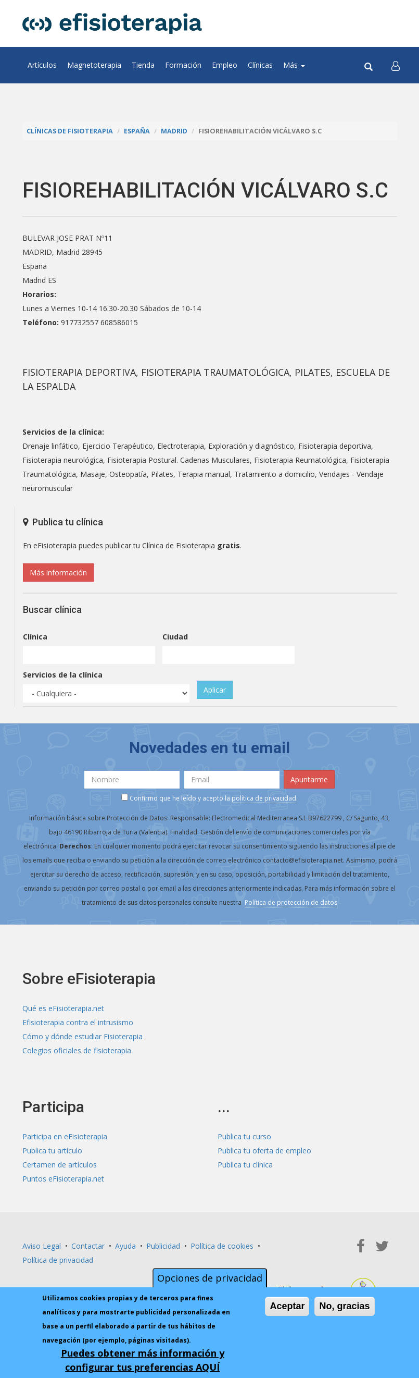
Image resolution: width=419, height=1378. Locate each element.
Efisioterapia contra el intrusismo (77, 1022)
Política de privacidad (57, 1260)
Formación (183, 65)
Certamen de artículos (59, 1165)
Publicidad (163, 1246)
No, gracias (344, 1306)
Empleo (224, 65)
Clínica (35, 637)
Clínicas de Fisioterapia (70, 131)
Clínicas (260, 65)
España (137, 131)
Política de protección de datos (291, 902)
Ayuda (125, 1246)
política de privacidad (264, 798)
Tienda (143, 65)
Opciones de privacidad (209, 1278)
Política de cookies (222, 1246)
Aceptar (287, 1306)
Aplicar (215, 690)
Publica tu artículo (52, 1150)
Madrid (174, 131)
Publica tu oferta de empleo (264, 1150)
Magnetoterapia (94, 65)
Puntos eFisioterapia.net (63, 1179)
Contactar (88, 1246)
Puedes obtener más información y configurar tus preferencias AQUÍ (142, 1360)
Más (294, 65)
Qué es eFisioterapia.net (63, 1008)
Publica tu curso (244, 1136)
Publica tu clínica (245, 1165)
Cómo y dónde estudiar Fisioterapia (82, 1036)
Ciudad (175, 637)
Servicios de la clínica (63, 675)
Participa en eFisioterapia (64, 1136)
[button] (395, 65)
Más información (58, 572)
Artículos (42, 65)
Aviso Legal (41, 1246)
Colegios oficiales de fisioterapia (76, 1050)
